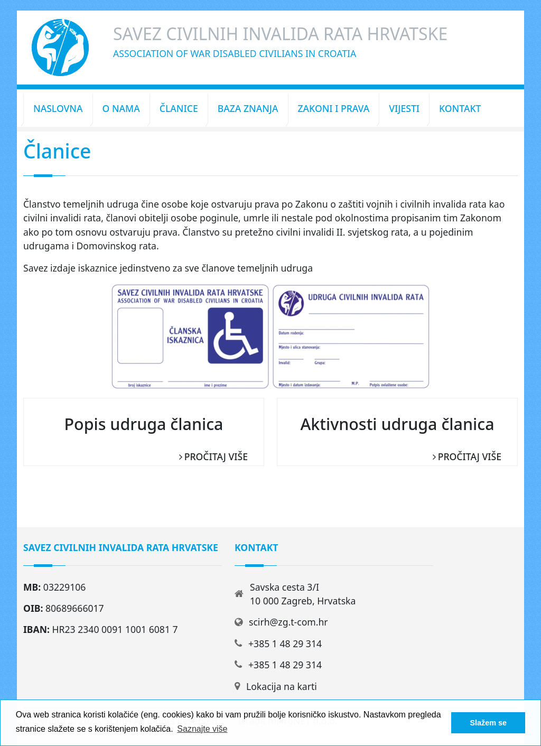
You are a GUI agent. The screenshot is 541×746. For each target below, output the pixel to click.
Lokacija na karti (281, 686)
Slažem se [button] (488, 723)
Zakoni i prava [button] (334, 108)
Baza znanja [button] (248, 108)
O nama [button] (121, 108)
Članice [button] (179, 108)
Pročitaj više (216, 456)
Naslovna (58, 108)
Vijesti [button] (404, 108)
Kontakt (460, 108)
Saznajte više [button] (202, 728)
